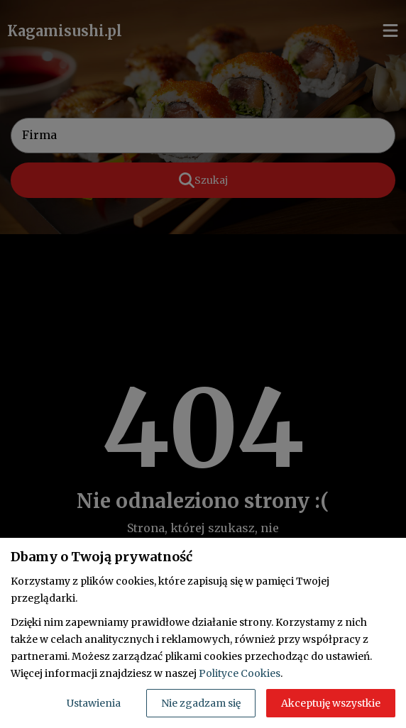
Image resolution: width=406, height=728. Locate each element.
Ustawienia (94, 703)
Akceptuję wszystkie (330, 703)
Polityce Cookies (239, 673)
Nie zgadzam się (201, 703)
